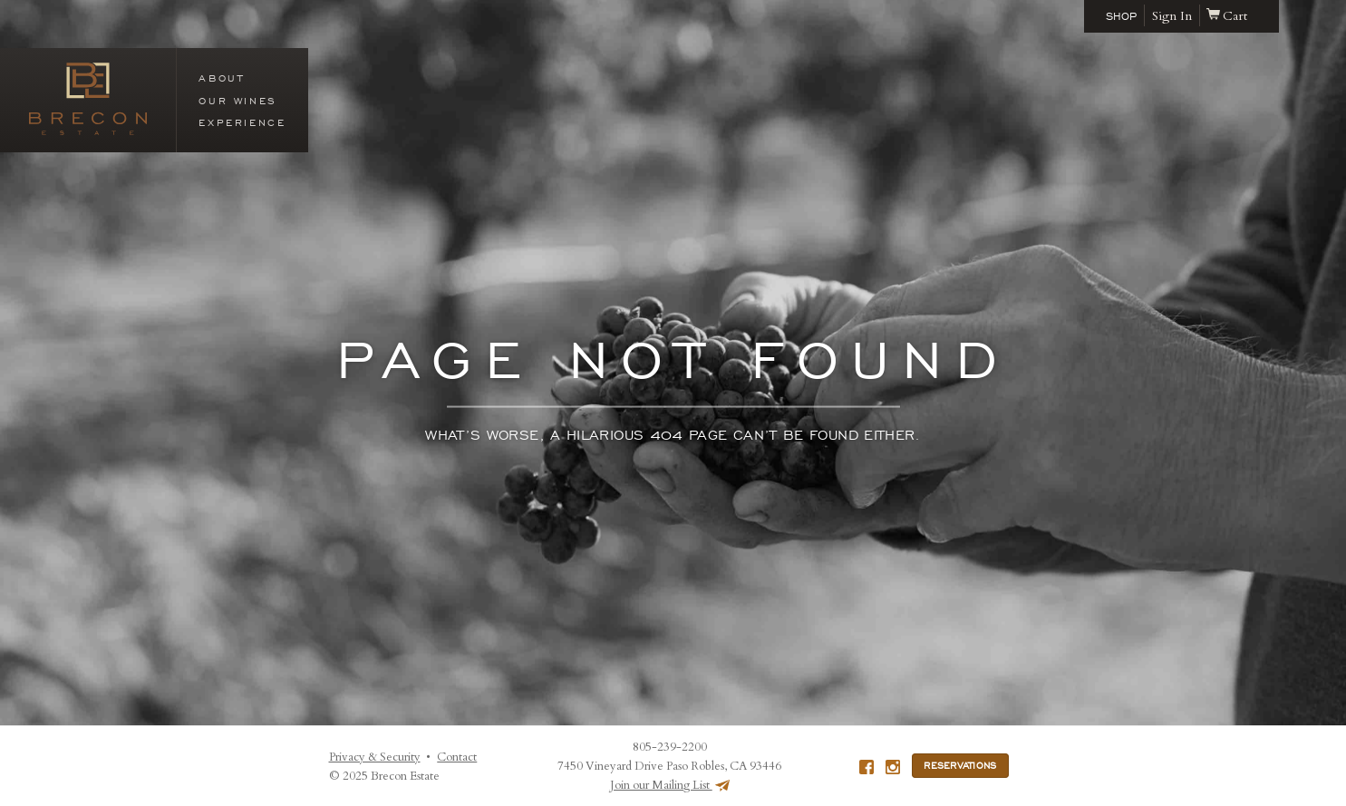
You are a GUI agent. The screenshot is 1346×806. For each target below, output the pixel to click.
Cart (1226, 15)
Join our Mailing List (670, 785)
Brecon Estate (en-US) (88, 99)
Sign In (1172, 15)
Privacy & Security (375, 757)
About (221, 78)
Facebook (866, 767)
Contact (457, 757)
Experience (242, 122)
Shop (1121, 16)
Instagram (893, 767)
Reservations (960, 766)
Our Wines (237, 100)
